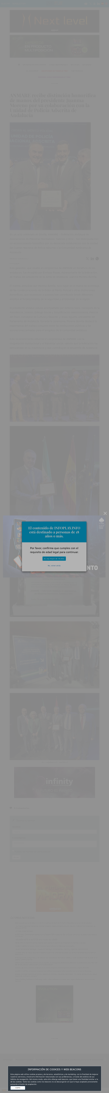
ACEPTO (17, 1088)
